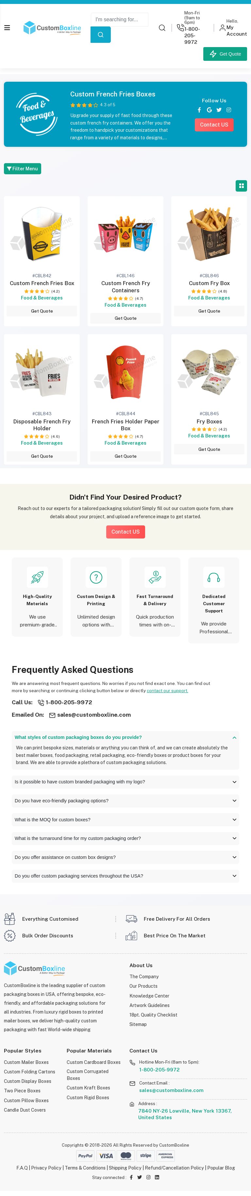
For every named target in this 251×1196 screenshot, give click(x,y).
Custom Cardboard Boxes (93, 1067)
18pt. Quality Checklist (153, 1019)
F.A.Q (22, 1173)
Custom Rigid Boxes (88, 1102)
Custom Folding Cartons (29, 1076)
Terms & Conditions (85, 1173)
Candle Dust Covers (25, 1114)
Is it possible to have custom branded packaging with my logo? (125, 783)
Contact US (214, 124)
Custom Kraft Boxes (88, 1093)
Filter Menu (23, 168)
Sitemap (138, 1028)
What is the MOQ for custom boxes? (125, 822)
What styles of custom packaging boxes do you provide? (125, 738)
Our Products (143, 991)
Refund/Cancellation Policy (174, 1173)
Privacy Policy (46, 1173)
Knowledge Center (149, 1000)
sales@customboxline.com (171, 1095)
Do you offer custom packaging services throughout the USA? (125, 880)
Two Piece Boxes (22, 1095)
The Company (144, 981)
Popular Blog (221, 1173)
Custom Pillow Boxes (26, 1104)
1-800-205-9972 (159, 1075)
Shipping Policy (125, 1173)
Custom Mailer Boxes (26, 1067)
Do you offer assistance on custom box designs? (125, 861)
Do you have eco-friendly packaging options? (125, 803)
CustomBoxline (174, 1150)
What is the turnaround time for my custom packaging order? (125, 842)
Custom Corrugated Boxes (88, 1080)
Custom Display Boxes (27, 1086)
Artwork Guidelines (149, 1010)
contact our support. (168, 691)
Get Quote (225, 54)
